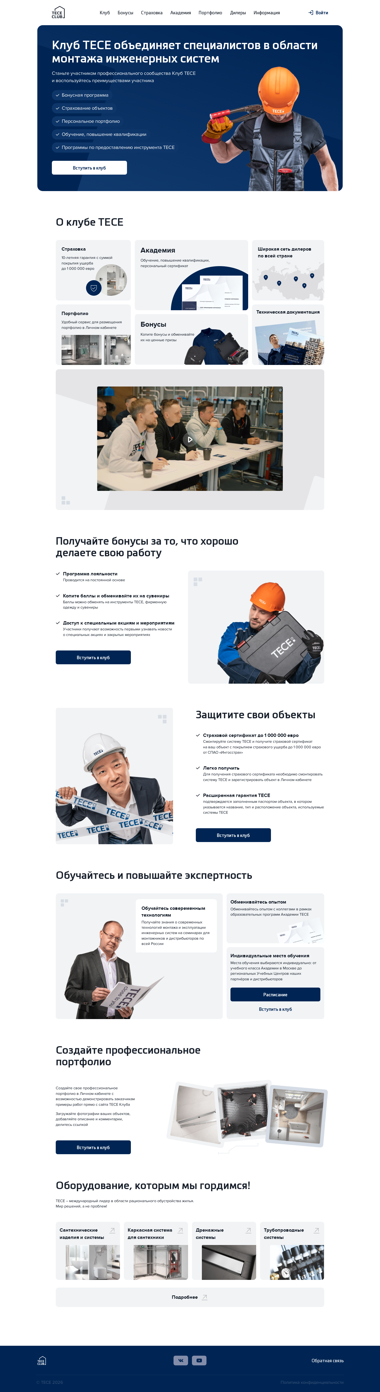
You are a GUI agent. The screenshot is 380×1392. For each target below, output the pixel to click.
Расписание (275, 994)
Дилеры (238, 12)
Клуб (105, 12)
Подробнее (190, 1297)
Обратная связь (328, 1360)
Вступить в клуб (89, 167)
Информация (267, 12)
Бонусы (125, 12)
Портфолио (210, 12)
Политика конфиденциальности (312, 1382)
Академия (180, 12)
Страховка (152, 12)
